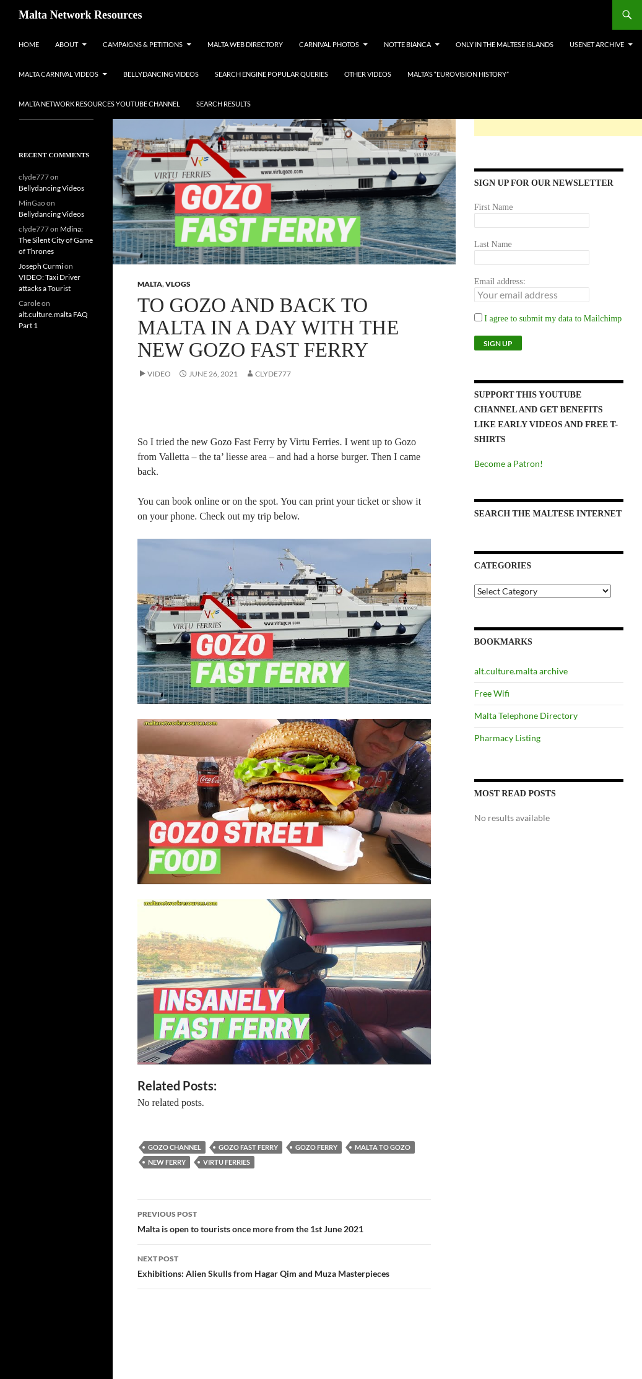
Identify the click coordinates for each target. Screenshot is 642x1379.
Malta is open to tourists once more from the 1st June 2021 (284, 1220)
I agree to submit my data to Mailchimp (548, 318)
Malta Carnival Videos (58, 74)
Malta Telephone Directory (526, 715)
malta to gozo (382, 1147)
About (66, 44)
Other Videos (367, 74)
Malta (149, 284)
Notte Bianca (407, 44)
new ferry (167, 1162)
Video (159, 373)
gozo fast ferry (248, 1147)
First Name (493, 207)
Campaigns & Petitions (143, 44)
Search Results (223, 104)
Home (29, 44)
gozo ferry (316, 1147)
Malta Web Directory (245, 44)
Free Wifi (492, 693)
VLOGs (178, 284)
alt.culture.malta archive (521, 671)
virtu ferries (226, 1162)
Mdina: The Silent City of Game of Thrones (56, 240)
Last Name (493, 244)
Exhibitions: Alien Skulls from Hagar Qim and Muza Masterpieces (284, 1265)
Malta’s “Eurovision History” (458, 74)
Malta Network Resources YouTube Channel (99, 104)
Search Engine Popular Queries (271, 74)
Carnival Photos (329, 44)
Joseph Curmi (41, 266)
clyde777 (273, 373)
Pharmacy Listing (507, 738)
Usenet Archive (597, 44)
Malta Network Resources (80, 15)
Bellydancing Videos (161, 74)
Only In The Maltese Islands (504, 44)
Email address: (500, 281)
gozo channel (174, 1147)
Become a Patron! (508, 463)
